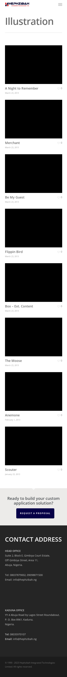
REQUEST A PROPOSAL (35, 513)
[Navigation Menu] (60, 4)
